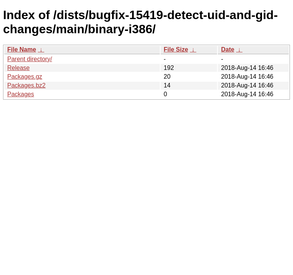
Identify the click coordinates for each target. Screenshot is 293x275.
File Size (176, 49)
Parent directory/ (29, 59)
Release (18, 68)
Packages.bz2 (26, 85)
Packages (20, 94)
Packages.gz (24, 76)
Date (227, 49)
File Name (21, 49)
